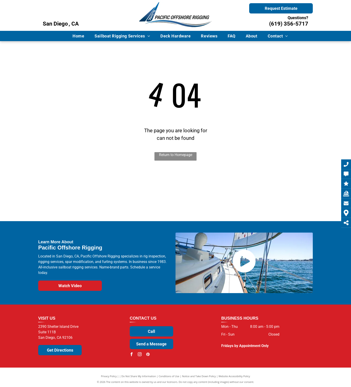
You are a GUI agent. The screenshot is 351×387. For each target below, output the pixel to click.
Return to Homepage (175, 155)
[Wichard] (132, 202)
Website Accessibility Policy (234, 376)
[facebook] (132, 354)
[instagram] (140, 354)
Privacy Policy (109, 376)
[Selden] (89, 199)
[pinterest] (148, 354)
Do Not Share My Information (139, 376)
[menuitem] (80, 36)
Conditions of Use (169, 376)
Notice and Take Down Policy (199, 376)
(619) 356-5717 (288, 24)
